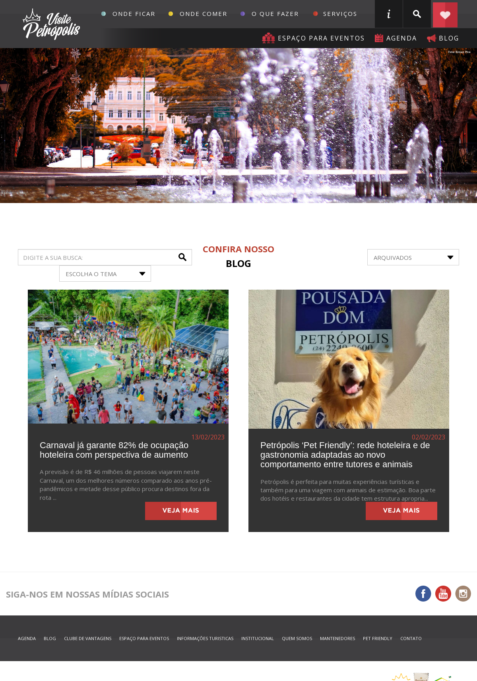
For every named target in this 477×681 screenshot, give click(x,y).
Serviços (340, 13)
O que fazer (275, 13)
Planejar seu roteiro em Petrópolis (445, 14)
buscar (417, 14)
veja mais (181, 511)
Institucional (257, 638)
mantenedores (337, 638)
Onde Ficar (133, 13)
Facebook (423, 594)
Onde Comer (203, 13)
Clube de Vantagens (87, 638)
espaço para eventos (144, 638)
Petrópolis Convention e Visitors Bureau (50, 24)
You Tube (443, 594)
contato (411, 638)
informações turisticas (389, 14)
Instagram (463, 594)
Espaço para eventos (321, 38)
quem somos (297, 638)
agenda (401, 38)
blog (449, 38)
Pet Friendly (377, 638)
